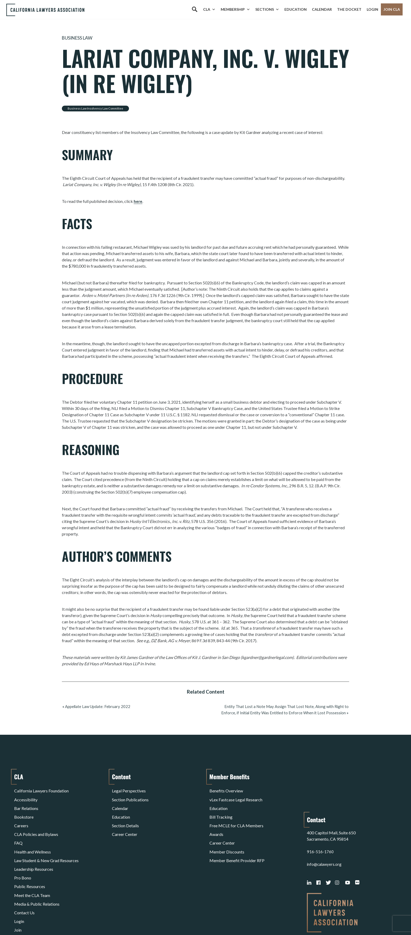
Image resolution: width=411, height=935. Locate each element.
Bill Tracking (220, 808)
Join (17, 890)
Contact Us (24, 877)
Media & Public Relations (37, 871)
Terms (37, 917)
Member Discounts (226, 833)
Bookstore (24, 808)
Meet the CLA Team (32, 864)
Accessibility (25, 795)
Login (372, 9)
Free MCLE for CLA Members (236, 814)
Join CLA (391, 9)
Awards (216, 820)
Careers (21, 814)
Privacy (57, 917)
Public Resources (29, 858)
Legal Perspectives (129, 789)
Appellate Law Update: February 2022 (99, 706)
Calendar (322, 9)
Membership (235, 9)
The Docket (349, 9)
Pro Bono (22, 852)
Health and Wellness (32, 833)
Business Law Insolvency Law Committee (95, 108)
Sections (267, 9)
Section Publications (130, 795)
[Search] (194, 9)
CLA (209, 9)
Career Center (124, 820)
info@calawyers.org (325, 822)
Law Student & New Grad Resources (46, 839)
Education (295, 9)
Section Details (125, 814)
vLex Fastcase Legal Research (235, 795)
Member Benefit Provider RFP (236, 839)
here (138, 200)
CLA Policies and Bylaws (36, 820)
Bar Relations (26, 801)
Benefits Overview (226, 789)
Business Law (79, 38)
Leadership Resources (33, 846)
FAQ (18, 827)
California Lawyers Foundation (41, 789)
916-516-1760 (320, 810)
